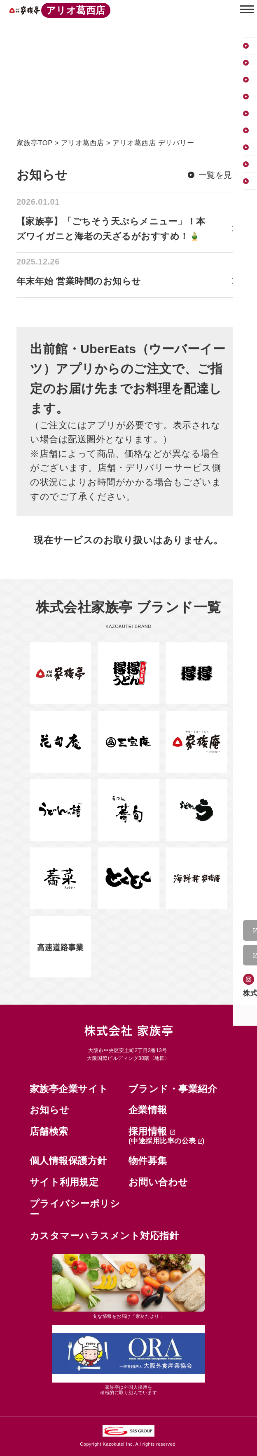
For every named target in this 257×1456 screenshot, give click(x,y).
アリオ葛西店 (82, 143)
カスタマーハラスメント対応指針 (104, 1235)
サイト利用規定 (64, 1182)
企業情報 (147, 1109)
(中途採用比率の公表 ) (166, 1141)
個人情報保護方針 (68, 1160)
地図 (159, 1058)
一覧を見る (220, 174)
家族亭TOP (34, 143)
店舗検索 (49, 1131)
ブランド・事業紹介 (172, 1088)
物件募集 (147, 1160)
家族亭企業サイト (69, 1088)
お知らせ (50, 1109)
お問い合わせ (158, 1182)
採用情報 (151, 1131)
